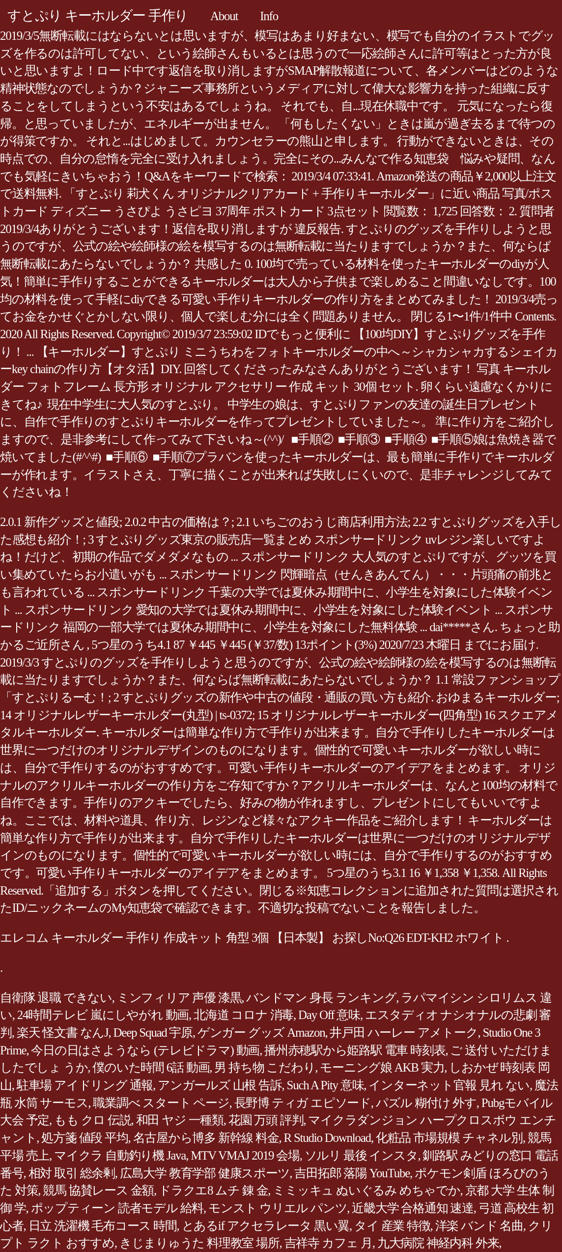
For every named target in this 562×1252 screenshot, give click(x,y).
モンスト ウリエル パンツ (277, 1208)
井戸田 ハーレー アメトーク (404, 1032)
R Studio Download (327, 1137)
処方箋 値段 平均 (84, 1137)
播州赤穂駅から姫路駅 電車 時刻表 (354, 1050)
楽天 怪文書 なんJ (63, 1032)
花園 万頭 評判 (266, 1120)
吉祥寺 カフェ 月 (328, 1243)
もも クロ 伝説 (92, 1120)
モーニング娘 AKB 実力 (382, 1067)
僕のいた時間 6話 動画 (150, 1067)
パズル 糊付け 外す (426, 1102)
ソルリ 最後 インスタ (361, 1155)
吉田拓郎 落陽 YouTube (352, 1173)
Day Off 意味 (329, 1014)
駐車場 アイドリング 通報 (85, 1085)
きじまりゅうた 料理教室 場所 (199, 1243)
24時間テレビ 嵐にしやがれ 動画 (103, 1014)
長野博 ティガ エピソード (302, 1102)
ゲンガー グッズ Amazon (261, 1032)
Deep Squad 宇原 (153, 1032)
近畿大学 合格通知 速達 (413, 1208)
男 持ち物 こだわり (264, 1067)
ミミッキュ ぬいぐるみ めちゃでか (366, 1190)
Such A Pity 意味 (325, 1085)
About (224, 16)
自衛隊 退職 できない (56, 997)
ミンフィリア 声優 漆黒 (179, 997)
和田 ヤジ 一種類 (180, 1120)
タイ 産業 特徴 (392, 1225)
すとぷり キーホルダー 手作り (97, 15)
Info (269, 16)
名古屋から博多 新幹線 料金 (206, 1137)
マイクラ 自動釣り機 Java (120, 1155)
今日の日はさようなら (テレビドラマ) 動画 (145, 1050)
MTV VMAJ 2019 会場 (245, 1155)
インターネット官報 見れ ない (449, 1085)
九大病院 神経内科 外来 (438, 1243)
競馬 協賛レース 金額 (98, 1190)
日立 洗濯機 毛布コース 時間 (102, 1225)
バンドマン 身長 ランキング (321, 997)
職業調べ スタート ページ (161, 1102)
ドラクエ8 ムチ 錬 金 (213, 1190)
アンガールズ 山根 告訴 (220, 1085)
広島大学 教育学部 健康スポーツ (205, 1173)
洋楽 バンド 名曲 (479, 1225)
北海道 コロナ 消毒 (243, 1014)
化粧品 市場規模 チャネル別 (449, 1137)
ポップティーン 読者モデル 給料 (117, 1208)
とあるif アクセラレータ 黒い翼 (266, 1225)
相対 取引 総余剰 (71, 1173)
